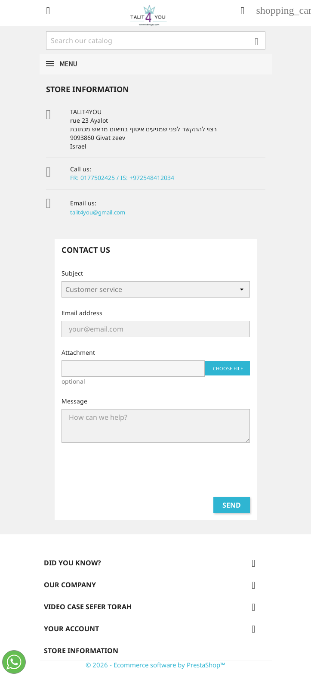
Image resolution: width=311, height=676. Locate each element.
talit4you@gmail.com (97, 212)
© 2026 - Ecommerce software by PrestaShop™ (155, 664)
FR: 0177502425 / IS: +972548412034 (122, 178)
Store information (81, 650)
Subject (72, 273)
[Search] (155, 40)
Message (74, 401)
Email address (82, 313)
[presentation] (155, 473)
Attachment (78, 352)
